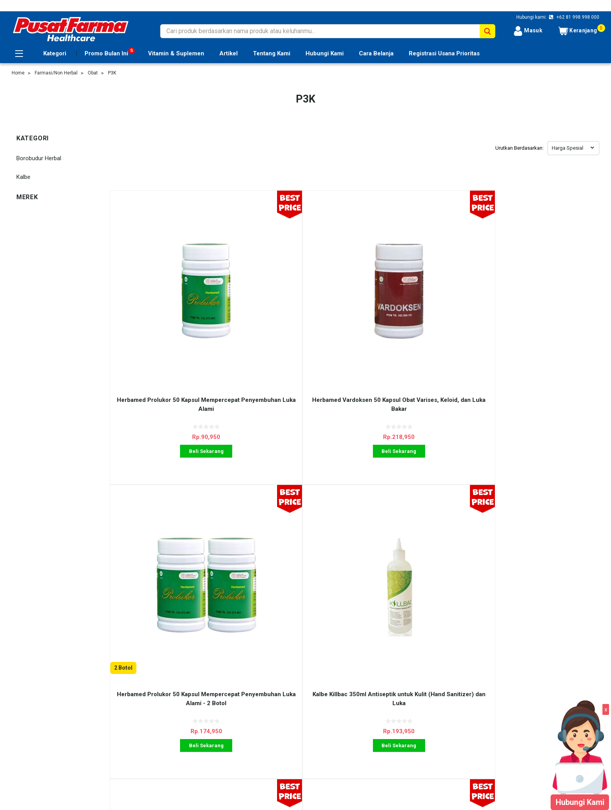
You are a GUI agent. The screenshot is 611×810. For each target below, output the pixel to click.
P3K (112, 73)
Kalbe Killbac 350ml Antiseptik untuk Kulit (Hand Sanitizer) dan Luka (537, 334)
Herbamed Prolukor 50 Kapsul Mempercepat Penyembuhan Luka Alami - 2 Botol (415, 338)
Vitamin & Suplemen (176, 53)
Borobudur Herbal (38, 158)
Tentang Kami (271, 53)
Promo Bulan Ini (106, 53)
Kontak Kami (173, 723)
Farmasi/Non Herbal (56, 73)
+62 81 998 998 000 (577, 17)
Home (18, 73)
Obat (93, 73)
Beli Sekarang (171, 381)
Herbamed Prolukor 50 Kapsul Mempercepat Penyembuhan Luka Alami (171, 334)
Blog (162, 732)
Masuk (527, 31)
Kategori (54, 53)
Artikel (228, 53)
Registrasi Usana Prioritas (444, 53)
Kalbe (23, 176)
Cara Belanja (376, 53)
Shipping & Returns (181, 714)
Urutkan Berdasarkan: (519, 148)
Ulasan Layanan (177, 706)
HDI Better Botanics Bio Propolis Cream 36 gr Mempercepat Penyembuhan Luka (293, 558)
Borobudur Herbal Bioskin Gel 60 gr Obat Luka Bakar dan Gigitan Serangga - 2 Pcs (171, 558)
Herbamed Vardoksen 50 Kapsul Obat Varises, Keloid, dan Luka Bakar (293, 334)
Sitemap (22, 732)
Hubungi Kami (325, 53)
